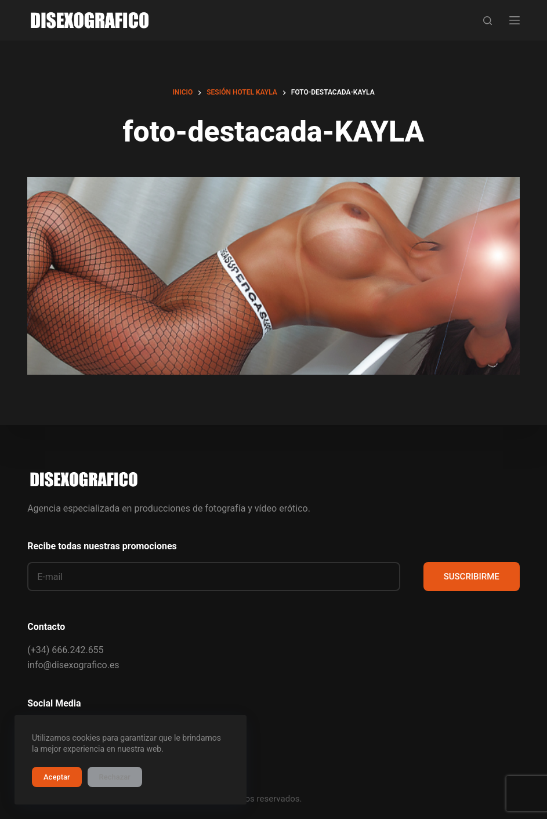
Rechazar (115, 777)
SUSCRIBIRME (471, 576)
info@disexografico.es (73, 665)
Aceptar (57, 777)
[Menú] (514, 20)
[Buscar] (487, 20)
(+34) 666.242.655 (65, 649)
